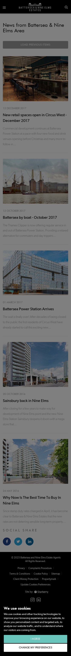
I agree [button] (35, 639)
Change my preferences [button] (35, 647)
